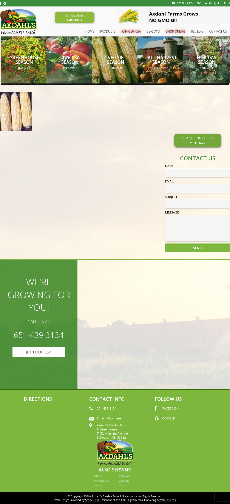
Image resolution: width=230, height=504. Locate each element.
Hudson (123, 485)
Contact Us (218, 31)
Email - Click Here (186, 3)
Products (108, 31)
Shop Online (74, 18)
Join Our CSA (131, 31)
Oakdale (97, 485)
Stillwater (98, 475)
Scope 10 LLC (93, 500)
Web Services (167, 500)
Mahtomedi (124, 475)
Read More (24, 68)
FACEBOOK (166, 412)
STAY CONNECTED (197, 140)
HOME (89, 31)
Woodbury (124, 480)
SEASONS (153, 31)
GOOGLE (165, 422)
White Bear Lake (101, 480)
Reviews (197, 31)
